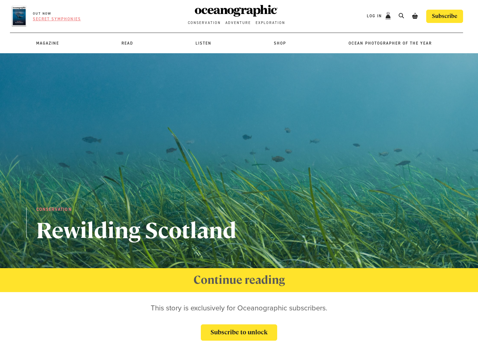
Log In (375, 16)
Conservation (204, 22)
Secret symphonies (57, 19)
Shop (280, 43)
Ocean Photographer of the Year (390, 43)
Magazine (47, 43)
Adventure (238, 22)
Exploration (270, 22)
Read (127, 43)
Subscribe (444, 16)
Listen (203, 43)
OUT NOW (42, 13)
